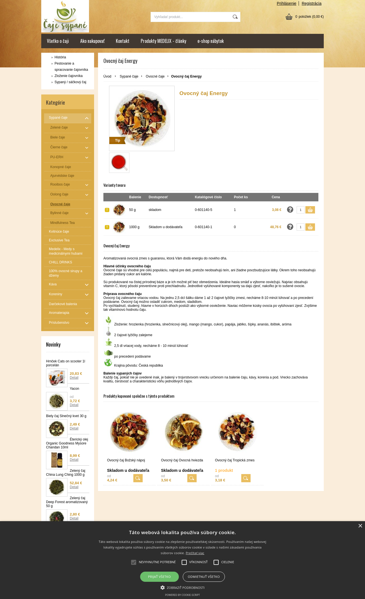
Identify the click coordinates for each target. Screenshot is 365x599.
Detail (74, 378)
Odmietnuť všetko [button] (204, 576)
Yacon (74, 389)
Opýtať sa (290, 209)
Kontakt (122, 41)
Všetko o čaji (58, 41)
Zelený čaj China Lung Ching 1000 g (65, 473)
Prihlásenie (286, 3)
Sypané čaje (129, 76)
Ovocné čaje (155, 76)
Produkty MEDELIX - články (163, 41)
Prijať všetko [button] (159, 576)
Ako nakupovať (92, 41)
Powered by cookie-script (182, 595)
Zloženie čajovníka (68, 76)
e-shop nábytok (210, 41)
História (60, 57)
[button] (182, 587)
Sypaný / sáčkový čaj (70, 82)
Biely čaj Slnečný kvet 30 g (66, 416)
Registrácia (311, 3)
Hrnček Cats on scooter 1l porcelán (65, 363)
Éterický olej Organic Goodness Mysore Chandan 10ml (67, 443)
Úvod (107, 76)
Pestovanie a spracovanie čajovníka (71, 66)
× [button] (360, 526)
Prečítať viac (195, 553)
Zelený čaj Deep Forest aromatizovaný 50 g (67, 502)
